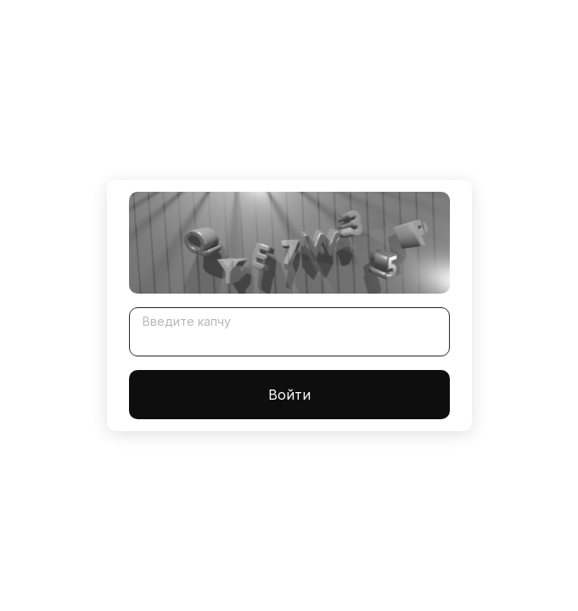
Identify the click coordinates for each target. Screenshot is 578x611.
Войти (289, 394)
